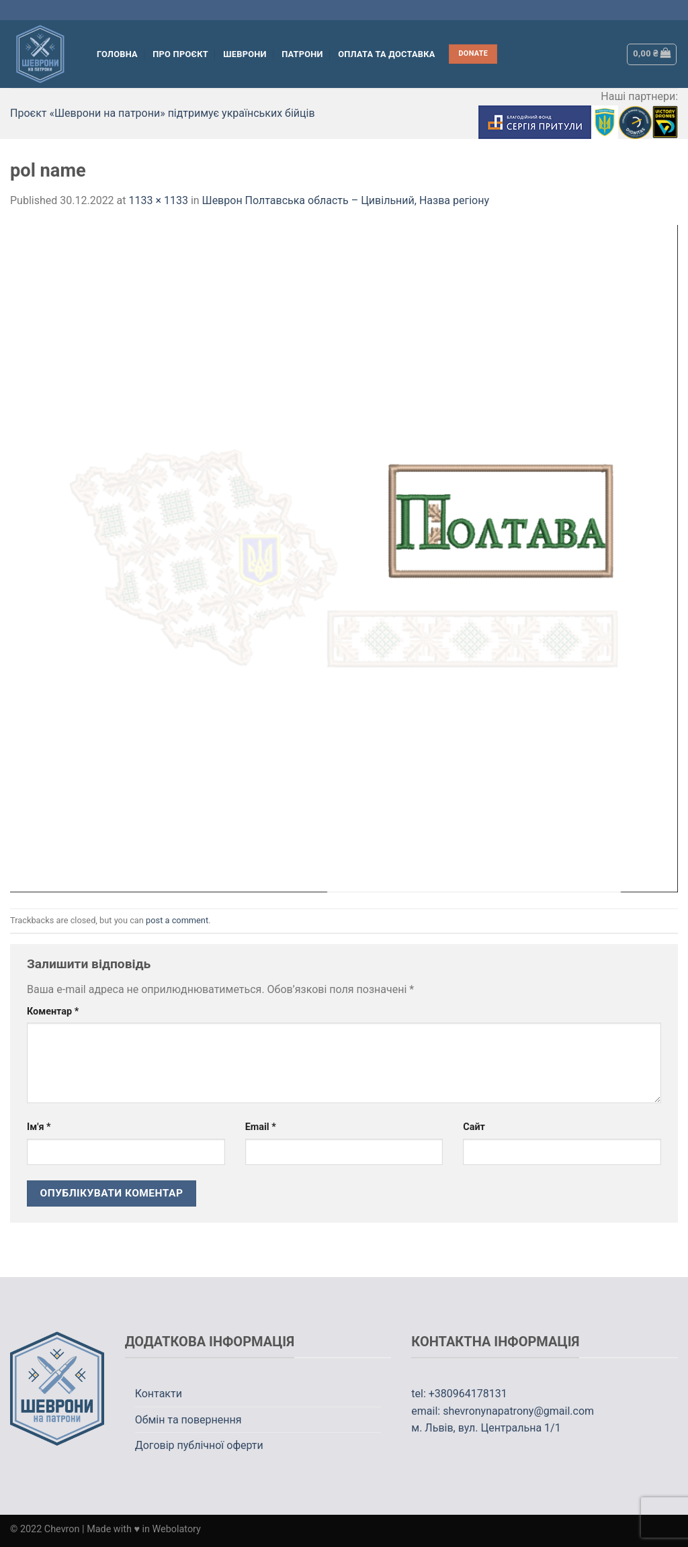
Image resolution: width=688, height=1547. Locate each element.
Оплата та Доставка (386, 54)
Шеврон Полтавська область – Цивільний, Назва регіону (345, 200)
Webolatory (177, 1529)
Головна (117, 54)
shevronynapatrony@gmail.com (518, 1411)
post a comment (177, 920)
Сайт (474, 1127)
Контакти (158, 1393)
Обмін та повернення (188, 1419)
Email (260, 1127)
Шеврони (244, 54)
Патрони (302, 54)
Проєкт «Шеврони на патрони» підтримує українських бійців (162, 113)
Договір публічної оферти (199, 1445)
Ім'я (39, 1127)
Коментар (53, 1011)
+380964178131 (468, 1393)
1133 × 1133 (157, 200)
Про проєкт (180, 54)
